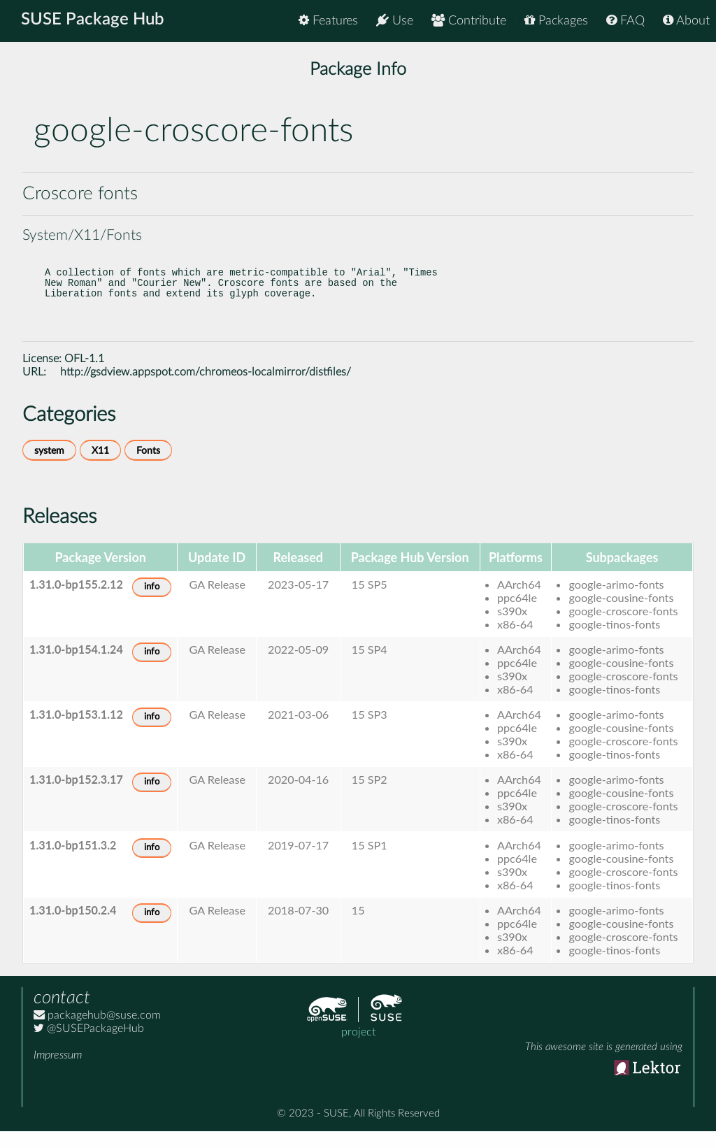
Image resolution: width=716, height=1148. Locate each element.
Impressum (58, 1071)
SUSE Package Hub (94, 21)
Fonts (148, 467)
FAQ (625, 20)
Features (328, 20)
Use (394, 20)
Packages (556, 20)
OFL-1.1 (84, 375)
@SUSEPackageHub (89, 1045)
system (49, 467)
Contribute (468, 20)
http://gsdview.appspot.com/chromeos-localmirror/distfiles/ (205, 388)
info (151, 603)
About (686, 20)
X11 (100, 467)
